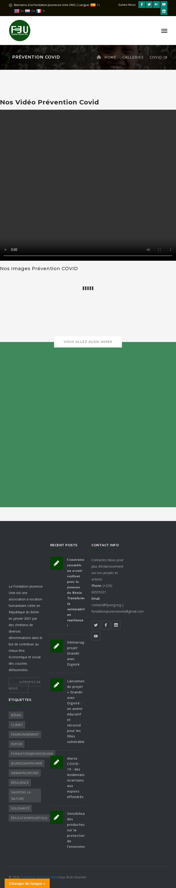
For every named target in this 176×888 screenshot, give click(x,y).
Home (110, 57)
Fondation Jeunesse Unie (39, 877)
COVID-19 (158, 57)
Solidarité (20, 808)
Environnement (25, 734)
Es (95, 5)
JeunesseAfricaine (26, 763)
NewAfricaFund (24, 773)
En (19, 11)
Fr (40, 11)
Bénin (16, 715)
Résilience (20, 782)
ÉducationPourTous (29, 818)
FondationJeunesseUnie (32, 753)
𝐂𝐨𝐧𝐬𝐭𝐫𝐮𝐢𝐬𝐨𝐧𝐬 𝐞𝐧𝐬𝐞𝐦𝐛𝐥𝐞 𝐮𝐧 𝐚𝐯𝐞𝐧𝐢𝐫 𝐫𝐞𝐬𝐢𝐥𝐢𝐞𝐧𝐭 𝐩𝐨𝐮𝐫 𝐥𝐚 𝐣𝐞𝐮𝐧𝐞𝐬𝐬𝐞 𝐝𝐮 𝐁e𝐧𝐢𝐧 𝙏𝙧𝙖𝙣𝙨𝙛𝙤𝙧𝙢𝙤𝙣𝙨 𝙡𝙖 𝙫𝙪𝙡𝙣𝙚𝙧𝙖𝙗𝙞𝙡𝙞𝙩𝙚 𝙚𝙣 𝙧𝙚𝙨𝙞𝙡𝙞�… (78, 592)
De (30, 11)
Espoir (16, 744)
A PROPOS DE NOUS (25, 685)
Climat (17, 725)
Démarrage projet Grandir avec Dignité (76, 653)
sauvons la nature (21, 795)
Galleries (133, 57)
